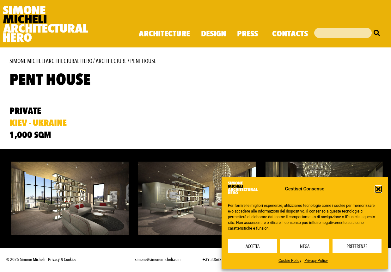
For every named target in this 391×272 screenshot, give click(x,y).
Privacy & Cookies (62, 260)
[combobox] (343, 33)
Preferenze (356, 246)
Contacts (290, 34)
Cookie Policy (289, 260)
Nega (304, 246)
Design (213, 34)
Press (249, 34)
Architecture (164, 34)
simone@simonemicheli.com (157, 260)
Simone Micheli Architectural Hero (50, 61)
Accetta (253, 246)
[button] (378, 189)
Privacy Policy (316, 260)
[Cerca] (378, 33)
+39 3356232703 (217, 260)
